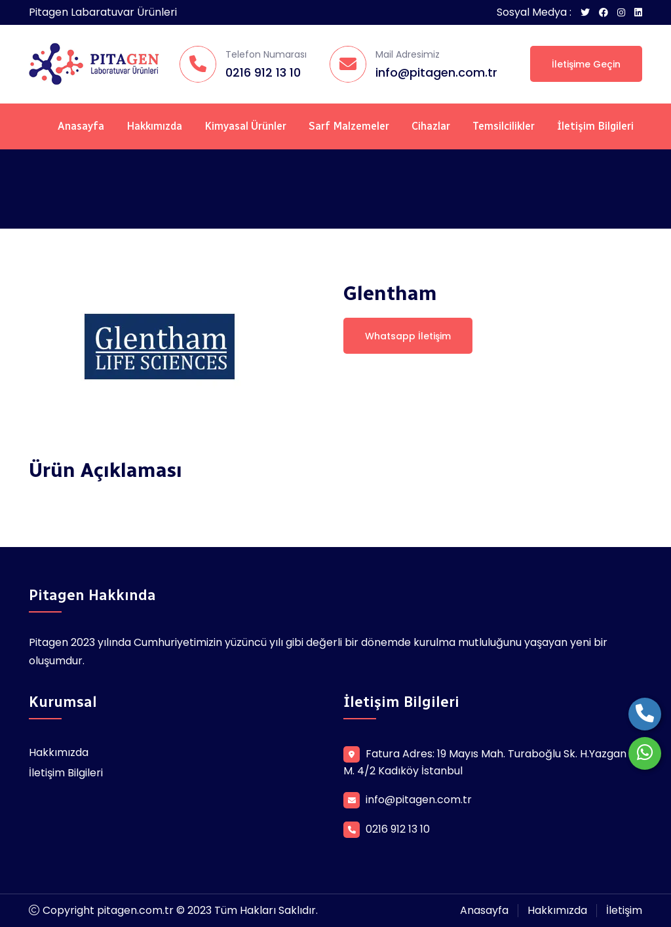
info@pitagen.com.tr (436, 72)
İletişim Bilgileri (595, 126)
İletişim (624, 910)
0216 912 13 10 (263, 72)
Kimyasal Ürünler (245, 126)
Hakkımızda (154, 126)
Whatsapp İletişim (408, 336)
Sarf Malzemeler (349, 126)
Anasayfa (81, 126)
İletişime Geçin (586, 64)
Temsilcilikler (503, 126)
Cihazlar (431, 126)
